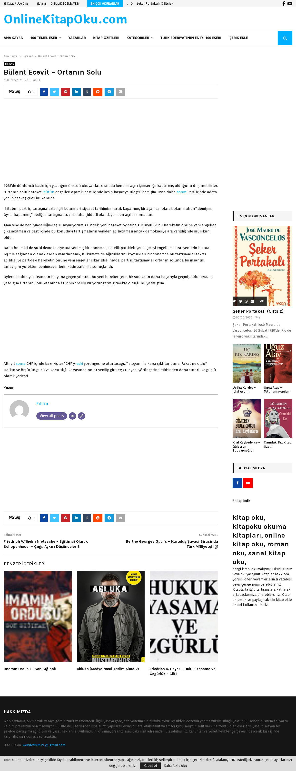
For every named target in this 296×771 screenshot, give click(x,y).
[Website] (81, 416)
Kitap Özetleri (106, 37)
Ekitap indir (241, 501)
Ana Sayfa (13, 37)
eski (80, 363)
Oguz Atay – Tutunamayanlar (276, 390)
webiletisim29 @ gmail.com (44, 745)
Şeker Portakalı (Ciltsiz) (154, 3)
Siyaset (9, 63)
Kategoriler (138, 37)
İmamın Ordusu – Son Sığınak (30, 669)
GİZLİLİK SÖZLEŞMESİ (65, 3)
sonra (182, 192)
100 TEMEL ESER (43, 37)
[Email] (72, 416)
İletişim (42, 3)
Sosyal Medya (251, 468)
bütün (48, 192)
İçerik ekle (238, 37)
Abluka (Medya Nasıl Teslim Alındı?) (108, 669)
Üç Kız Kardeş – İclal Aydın (244, 390)
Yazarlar (77, 37)
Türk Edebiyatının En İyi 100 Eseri (190, 37)
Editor (42, 403)
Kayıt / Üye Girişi (16, 3)
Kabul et (150, 766)
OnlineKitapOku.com (65, 19)
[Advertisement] (111, 143)
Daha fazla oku (175, 766)
